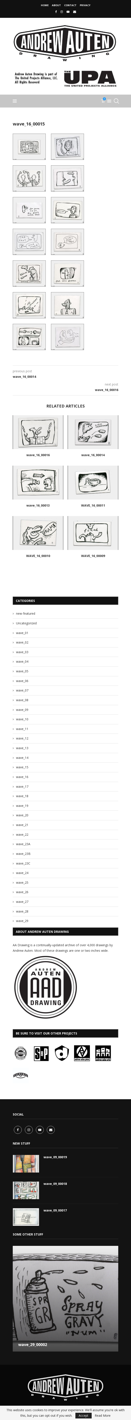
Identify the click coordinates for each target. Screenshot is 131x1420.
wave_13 (22, 748)
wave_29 (22, 921)
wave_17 (22, 786)
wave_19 (22, 806)
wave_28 (22, 911)
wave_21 (22, 825)
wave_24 (22, 873)
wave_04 (22, 661)
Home (45, 5)
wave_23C (23, 863)
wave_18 (22, 796)
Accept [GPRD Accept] (83, 1415)
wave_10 (22, 719)
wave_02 (22, 642)
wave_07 (22, 690)
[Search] (116, 101)
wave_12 (22, 738)
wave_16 (22, 777)
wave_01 (22, 633)
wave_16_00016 (38, 455)
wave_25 (22, 882)
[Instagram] (61, 12)
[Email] (74, 12)
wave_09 (22, 710)
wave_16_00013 (38, 505)
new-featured (25, 613)
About (56, 5)
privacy (85, 5)
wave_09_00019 (55, 1156)
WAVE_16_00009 (93, 556)
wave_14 (22, 758)
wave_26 (22, 892)
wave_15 (22, 767)
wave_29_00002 (32, 1343)
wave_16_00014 (93, 455)
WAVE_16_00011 (93, 505)
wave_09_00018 (55, 1183)
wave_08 (22, 700)
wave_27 (22, 902)
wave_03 (22, 652)
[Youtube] (68, 12)
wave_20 (22, 815)
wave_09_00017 (55, 1209)
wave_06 (22, 681)
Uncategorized (26, 623)
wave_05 (22, 671)
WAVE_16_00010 (38, 556)
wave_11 (22, 729)
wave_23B (23, 854)
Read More (103, 1415)
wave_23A (23, 844)
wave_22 (22, 834)
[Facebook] (56, 12)
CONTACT (70, 5)
